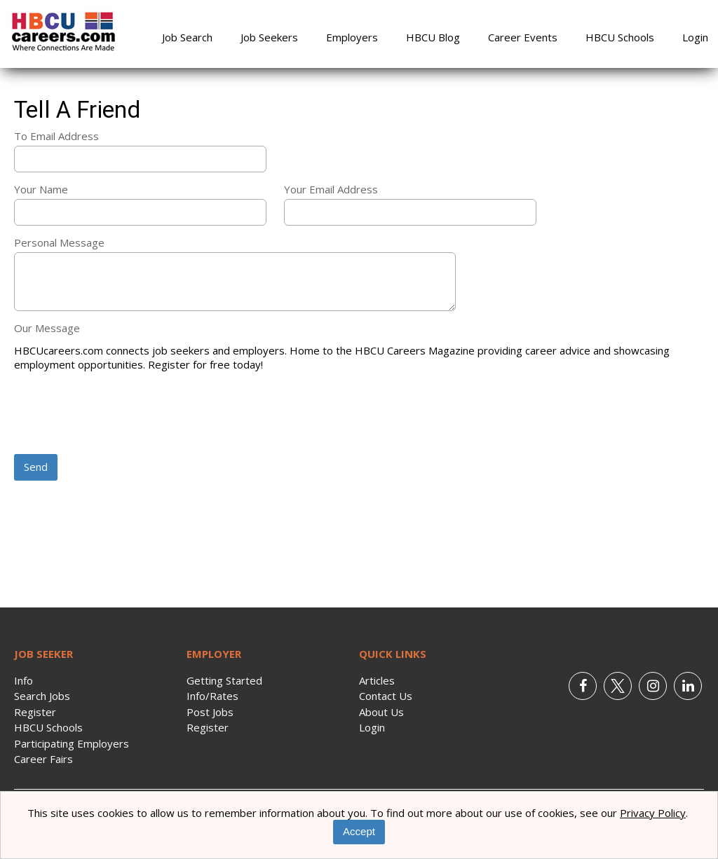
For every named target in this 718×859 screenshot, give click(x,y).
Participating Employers (71, 743)
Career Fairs (43, 759)
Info (23, 680)
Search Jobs (42, 696)
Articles (377, 680)
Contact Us (385, 696)
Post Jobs (210, 712)
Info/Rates (212, 696)
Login (695, 37)
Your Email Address (331, 189)
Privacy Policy (653, 813)
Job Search (187, 37)
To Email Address (56, 136)
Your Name (41, 189)
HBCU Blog (433, 37)
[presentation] (120, 414)
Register (35, 712)
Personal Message (59, 242)
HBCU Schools (619, 37)
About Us (381, 712)
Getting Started (224, 680)
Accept (359, 831)
